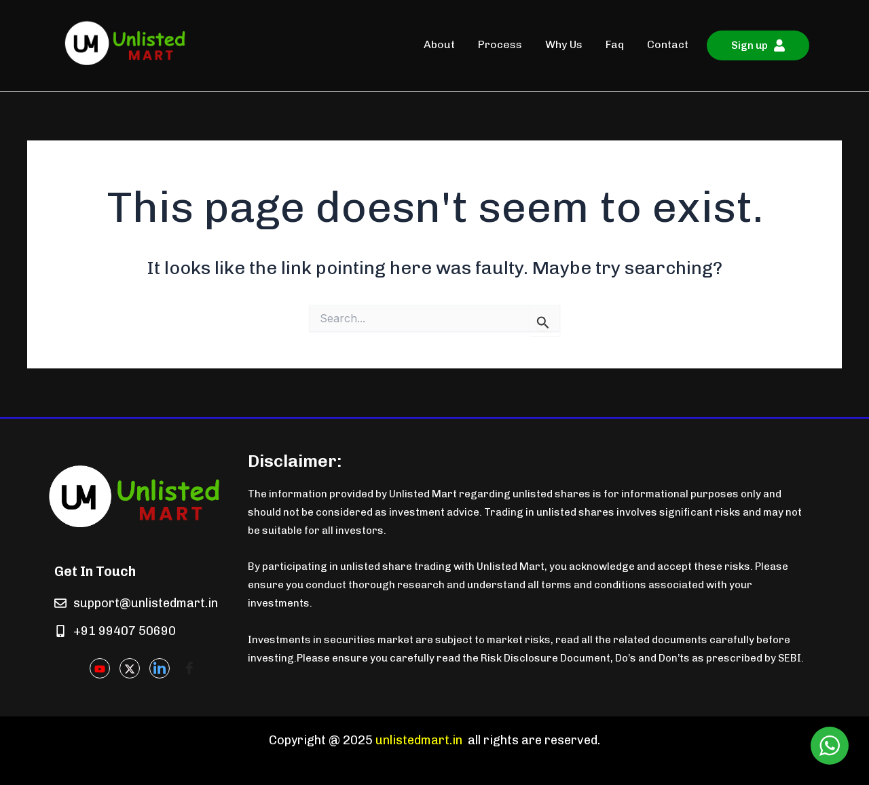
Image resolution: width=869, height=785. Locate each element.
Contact (667, 44)
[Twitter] (129, 668)
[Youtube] (100, 668)
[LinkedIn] (159, 668)
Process (500, 44)
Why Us (564, 44)
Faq (615, 44)
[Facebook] (189, 669)
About (439, 44)
